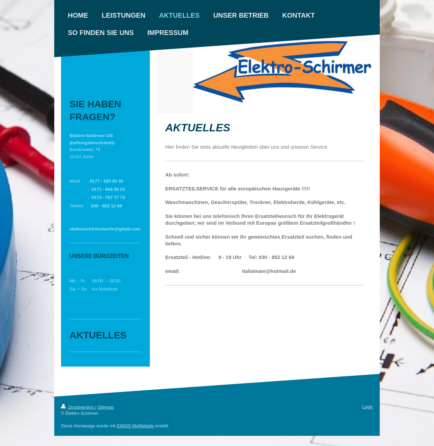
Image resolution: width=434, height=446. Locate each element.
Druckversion (78, 407)
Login (367, 406)
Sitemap (106, 407)
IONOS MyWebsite (135, 425)
